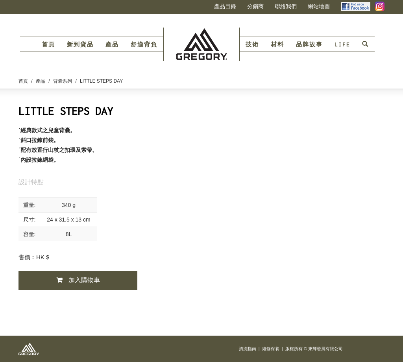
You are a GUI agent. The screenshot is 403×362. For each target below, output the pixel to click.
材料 (277, 44)
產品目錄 (225, 6)
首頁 (48, 44)
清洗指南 (247, 348)
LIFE (342, 44)
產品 (112, 44)
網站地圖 (319, 6)
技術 (252, 44)
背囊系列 (62, 81)
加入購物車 (84, 280)
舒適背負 (144, 44)
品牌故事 (309, 44)
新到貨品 (80, 44)
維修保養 (270, 348)
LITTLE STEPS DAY (101, 81)
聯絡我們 (286, 6)
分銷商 (255, 6)
